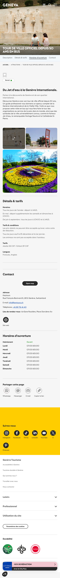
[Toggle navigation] (55, 5)
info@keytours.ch (16, 303)
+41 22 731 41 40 (19, 307)
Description (7, 58)
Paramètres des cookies (15, 526)
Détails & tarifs (21, 58)
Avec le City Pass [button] (20, 569)
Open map (30, 283)
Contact (52, 58)
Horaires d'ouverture (38, 58)
